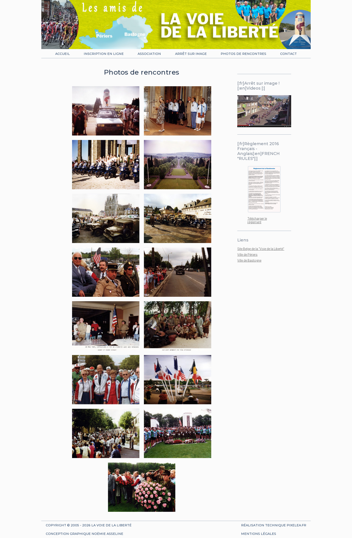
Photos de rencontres (243, 54)
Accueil (62, 54)
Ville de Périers (247, 254)
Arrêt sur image (191, 54)
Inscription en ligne (104, 54)
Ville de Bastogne (249, 260)
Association (149, 54)
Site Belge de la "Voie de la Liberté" (260, 249)
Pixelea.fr (296, 525)
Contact (288, 54)
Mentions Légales (258, 534)
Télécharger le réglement (257, 220)
